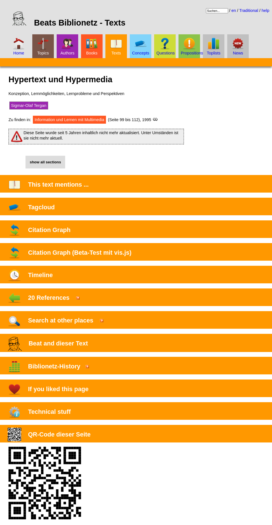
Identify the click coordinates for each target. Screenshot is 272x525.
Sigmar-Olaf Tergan (28, 105)
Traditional (248, 10)
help (265, 10)
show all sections (45, 162)
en (233, 10)
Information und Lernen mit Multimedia (69, 119)
